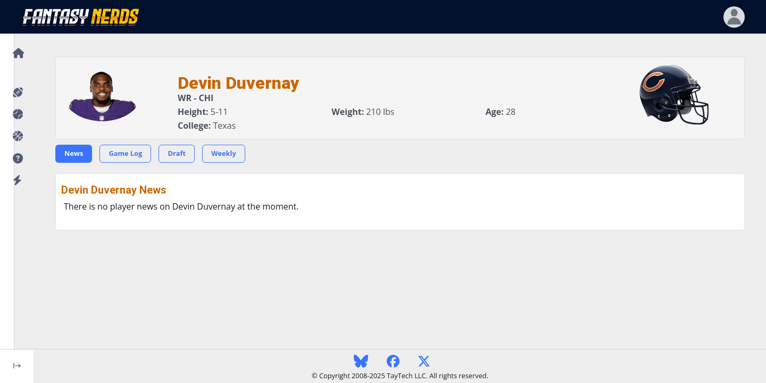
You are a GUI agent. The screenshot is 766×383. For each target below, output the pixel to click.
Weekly (223, 153)
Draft (177, 153)
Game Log (125, 153)
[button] (16, 159)
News (73, 153)
